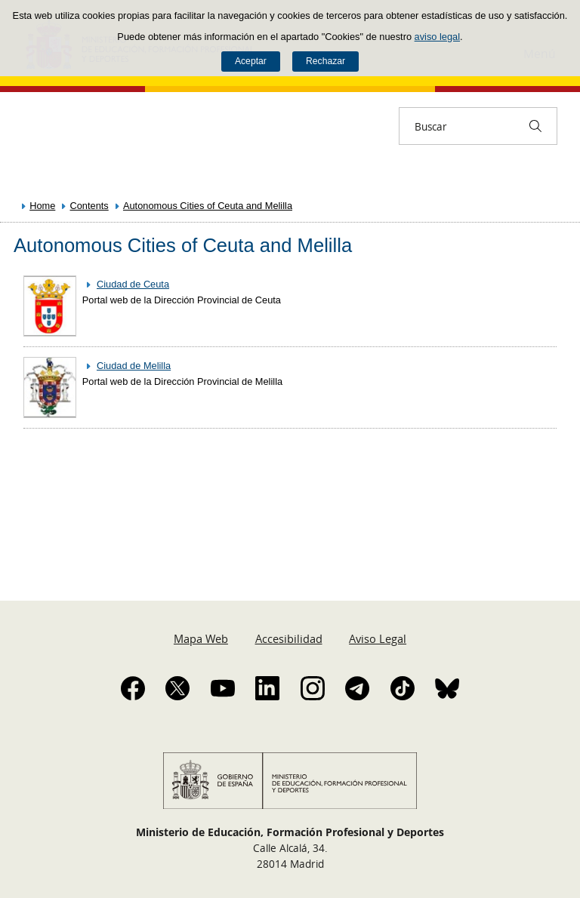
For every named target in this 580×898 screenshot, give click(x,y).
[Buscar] (535, 126)
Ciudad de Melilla (134, 365)
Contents (89, 205)
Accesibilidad (288, 638)
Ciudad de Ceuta (133, 284)
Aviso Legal (377, 638)
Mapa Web (201, 638)
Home (42, 205)
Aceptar (251, 61)
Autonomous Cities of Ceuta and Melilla (207, 205)
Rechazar (325, 61)
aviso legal (437, 36)
